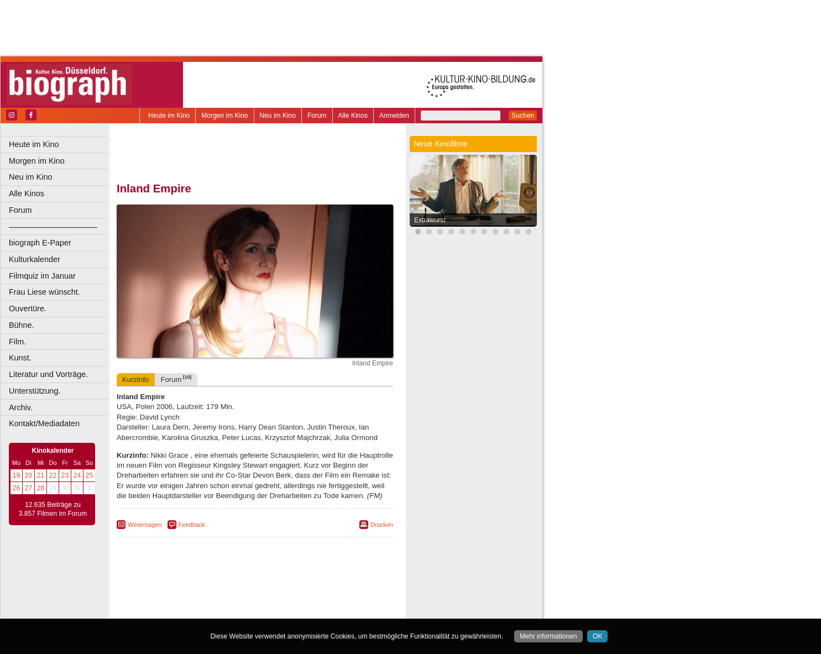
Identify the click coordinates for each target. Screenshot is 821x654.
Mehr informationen (548, 636)
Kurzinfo (135, 379)
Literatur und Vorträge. (48, 374)
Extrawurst (430, 220)
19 (16, 475)
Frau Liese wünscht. (44, 291)
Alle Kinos (353, 115)
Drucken (381, 524)
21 (40, 475)
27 (28, 488)
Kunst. (20, 357)
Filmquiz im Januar (42, 275)
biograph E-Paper (40, 242)
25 (89, 475)
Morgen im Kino (224, 115)
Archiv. (21, 407)
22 (52, 475)
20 (28, 475)
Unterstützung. (35, 390)
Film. (17, 341)
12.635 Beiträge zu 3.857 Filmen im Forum (53, 509)
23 (65, 475)
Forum (317, 115)
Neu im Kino (278, 115)
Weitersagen (145, 524)
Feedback (192, 524)
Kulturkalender (34, 259)
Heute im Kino (169, 115)
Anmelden (394, 115)
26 (16, 488)
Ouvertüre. (27, 308)
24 (77, 475)
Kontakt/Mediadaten (44, 423)
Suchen (522, 115)
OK (597, 636)
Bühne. (21, 325)
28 (40, 488)
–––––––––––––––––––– (53, 226)
